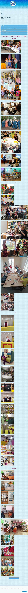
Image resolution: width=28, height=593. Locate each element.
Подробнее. (5, 589)
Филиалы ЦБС (4, 30)
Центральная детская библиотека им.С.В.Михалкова (10, 28)
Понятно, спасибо (24, 591)
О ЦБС (3, 25)
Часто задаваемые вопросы (6, 32)
